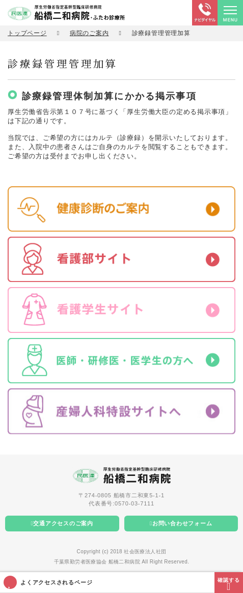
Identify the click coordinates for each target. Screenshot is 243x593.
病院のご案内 (89, 33)
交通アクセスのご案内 (63, 523)
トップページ (27, 33)
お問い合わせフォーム (182, 523)
